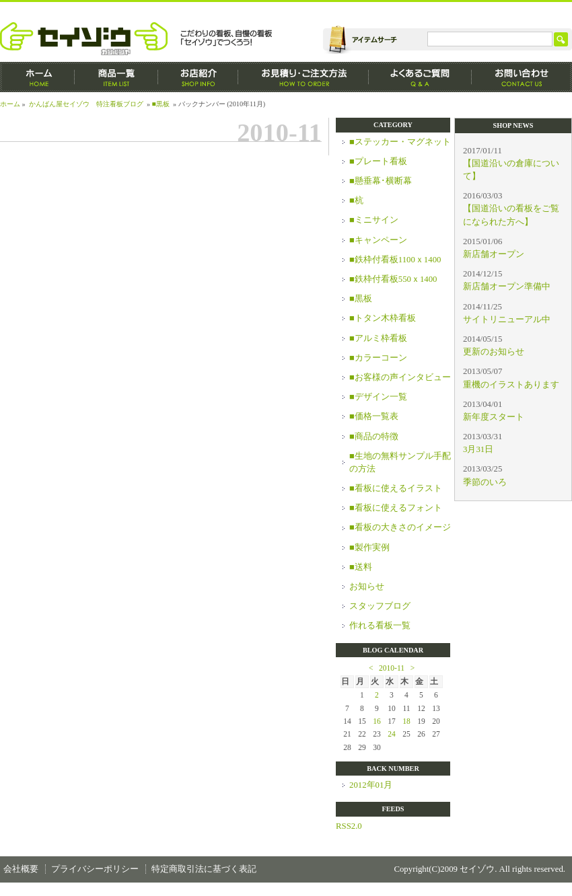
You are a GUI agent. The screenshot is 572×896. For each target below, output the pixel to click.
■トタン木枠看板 (382, 318)
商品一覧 (116, 77)
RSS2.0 (349, 826)
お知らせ (366, 586)
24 (392, 734)
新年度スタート (493, 417)
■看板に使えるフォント (395, 508)
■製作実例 (369, 547)
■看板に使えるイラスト (395, 488)
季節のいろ (485, 482)
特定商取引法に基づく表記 (203, 869)
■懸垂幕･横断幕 (380, 181)
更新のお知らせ (493, 352)
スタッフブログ (379, 606)
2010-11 (391, 668)
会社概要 (20, 869)
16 (377, 721)
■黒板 (161, 104)
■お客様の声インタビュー (400, 377)
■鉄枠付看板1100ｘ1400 (395, 259)
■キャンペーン (378, 240)
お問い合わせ (522, 77)
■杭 (356, 200)
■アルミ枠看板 (378, 338)
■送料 (360, 567)
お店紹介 (198, 77)
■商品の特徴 (373, 436)
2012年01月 (370, 785)
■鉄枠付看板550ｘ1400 (393, 279)
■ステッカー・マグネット (400, 142)
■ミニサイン (373, 220)
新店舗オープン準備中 (506, 286)
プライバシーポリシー (95, 869)
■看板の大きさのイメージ (400, 527)
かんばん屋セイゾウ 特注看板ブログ (86, 104)
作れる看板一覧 (379, 625)
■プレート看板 (378, 161)
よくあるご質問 (420, 77)
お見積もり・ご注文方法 (303, 77)
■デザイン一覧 (378, 397)
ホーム (37, 77)
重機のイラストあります (511, 384)
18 (406, 721)
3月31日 (478, 449)
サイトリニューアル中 (506, 319)
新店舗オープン (493, 254)
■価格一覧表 (373, 416)
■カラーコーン (378, 358)
